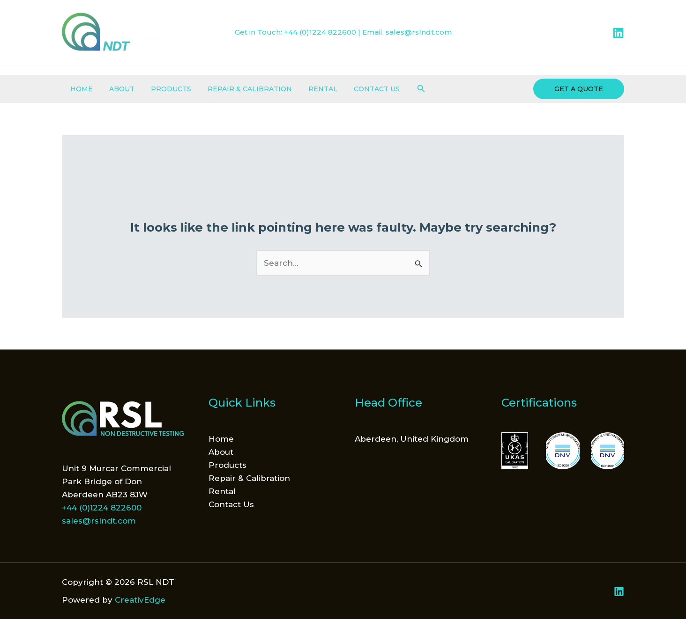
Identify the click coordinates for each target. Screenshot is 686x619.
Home (79, 89)
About (116, 89)
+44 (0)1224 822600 (320, 32)
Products (162, 89)
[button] (401, 89)
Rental (307, 89)
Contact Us (358, 89)
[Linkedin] (618, 33)
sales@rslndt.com (419, 32)
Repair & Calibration (238, 89)
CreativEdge (140, 599)
